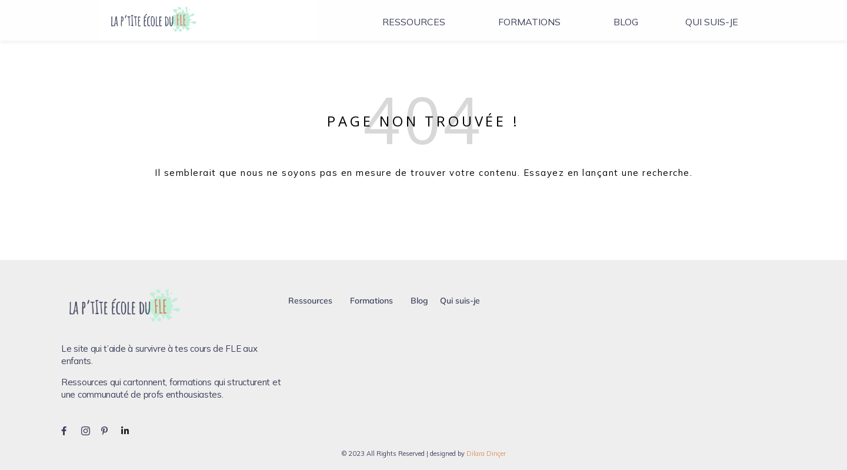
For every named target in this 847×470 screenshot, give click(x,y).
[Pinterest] (110, 430)
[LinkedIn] (130, 430)
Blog (625, 22)
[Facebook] (70, 430)
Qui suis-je (711, 22)
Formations (529, 22)
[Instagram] (90, 430)
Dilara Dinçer (486, 453)
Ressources (413, 22)
